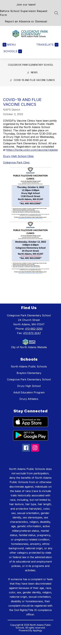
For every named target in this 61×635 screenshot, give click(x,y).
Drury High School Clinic (18, 156)
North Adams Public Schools (29, 366)
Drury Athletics (29, 399)
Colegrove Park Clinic (16, 162)
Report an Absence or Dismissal (26, 21)
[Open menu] (9, 45)
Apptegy (37, 630)
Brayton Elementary (29, 373)
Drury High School (29, 386)
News (34, 72)
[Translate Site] (46, 45)
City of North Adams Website (29, 347)
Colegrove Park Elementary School (30, 64)
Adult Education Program (29, 392)
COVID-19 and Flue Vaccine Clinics (34, 80)
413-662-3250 (33, 328)
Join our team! (26, 4)
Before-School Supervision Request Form (23, 13)
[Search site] (56, 13)
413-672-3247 (32, 333)
